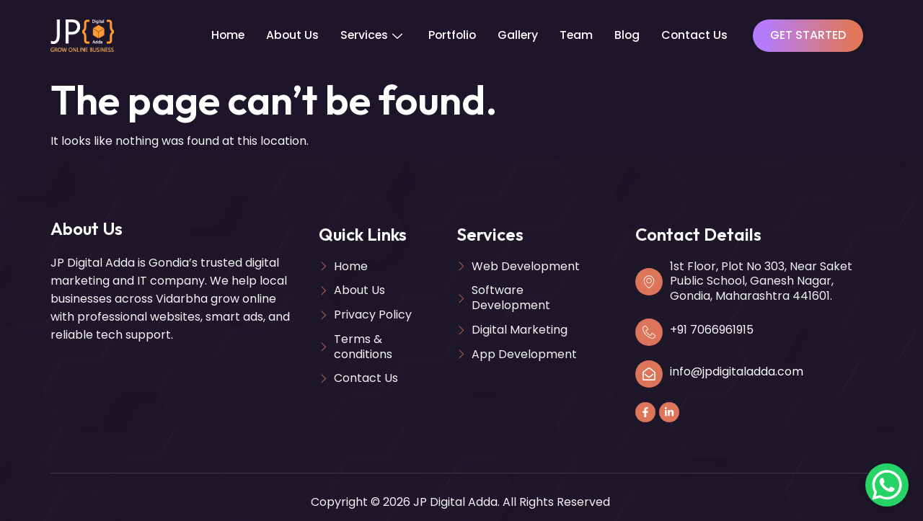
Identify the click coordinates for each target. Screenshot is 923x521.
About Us (287, 35)
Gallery (517, 35)
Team (576, 35)
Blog (628, 35)
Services (367, 35)
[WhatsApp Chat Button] (887, 485)
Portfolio (450, 35)
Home (222, 35)
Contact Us (696, 35)
